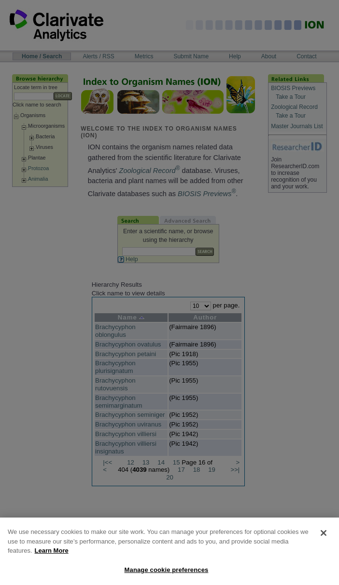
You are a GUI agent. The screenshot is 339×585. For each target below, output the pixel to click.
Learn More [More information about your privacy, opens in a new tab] (52, 556)
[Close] (323, 539)
